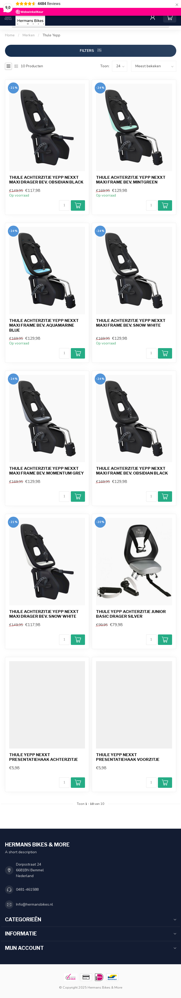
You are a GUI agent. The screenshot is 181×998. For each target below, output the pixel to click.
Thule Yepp (51, 35)
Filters (90, 50)
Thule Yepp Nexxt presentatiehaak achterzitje (43, 757)
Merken (29, 35)
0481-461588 (27, 889)
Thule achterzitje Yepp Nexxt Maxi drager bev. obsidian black (46, 180)
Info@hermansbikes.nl (34, 904)
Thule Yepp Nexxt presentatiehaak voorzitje (127, 757)
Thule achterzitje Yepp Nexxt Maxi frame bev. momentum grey (46, 471)
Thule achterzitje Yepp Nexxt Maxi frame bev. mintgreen (131, 180)
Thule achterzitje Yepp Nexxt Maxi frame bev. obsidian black (132, 471)
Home (10, 35)
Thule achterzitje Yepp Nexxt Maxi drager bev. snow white (44, 614)
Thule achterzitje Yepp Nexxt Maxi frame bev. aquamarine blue (44, 325)
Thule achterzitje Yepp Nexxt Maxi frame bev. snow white (131, 323)
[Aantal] (64, 205)
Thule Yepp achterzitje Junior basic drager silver (131, 614)
